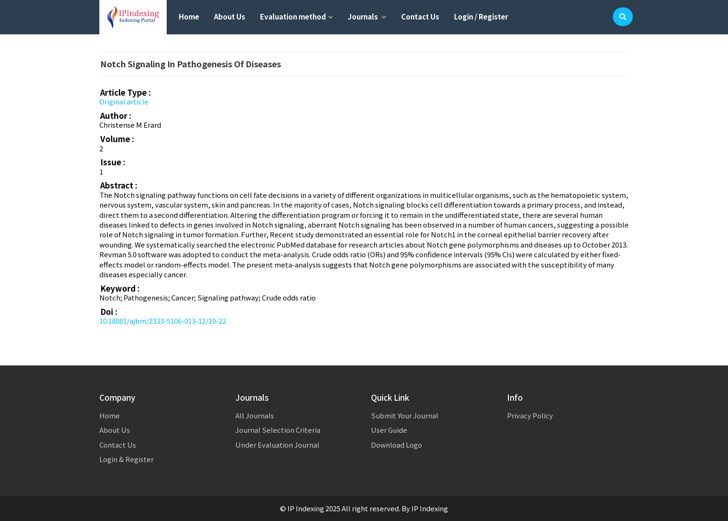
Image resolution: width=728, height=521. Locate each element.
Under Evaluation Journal (277, 444)
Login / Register (481, 16)
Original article (124, 101)
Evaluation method (296, 16)
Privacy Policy (530, 415)
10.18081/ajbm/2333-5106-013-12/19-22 (162, 321)
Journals (367, 16)
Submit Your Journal (404, 415)
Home (189, 16)
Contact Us (420, 16)
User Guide (389, 430)
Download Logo (396, 444)
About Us (229, 16)
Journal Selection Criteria (277, 430)
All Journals (254, 415)
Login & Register (126, 459)
